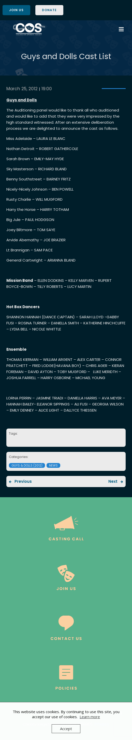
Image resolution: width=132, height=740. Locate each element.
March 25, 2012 (22, 89)
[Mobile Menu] (121, 29)
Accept (66, 728)
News (53, 465)
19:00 (46, 89)
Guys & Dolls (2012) (26, 465)
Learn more (90, 716)
